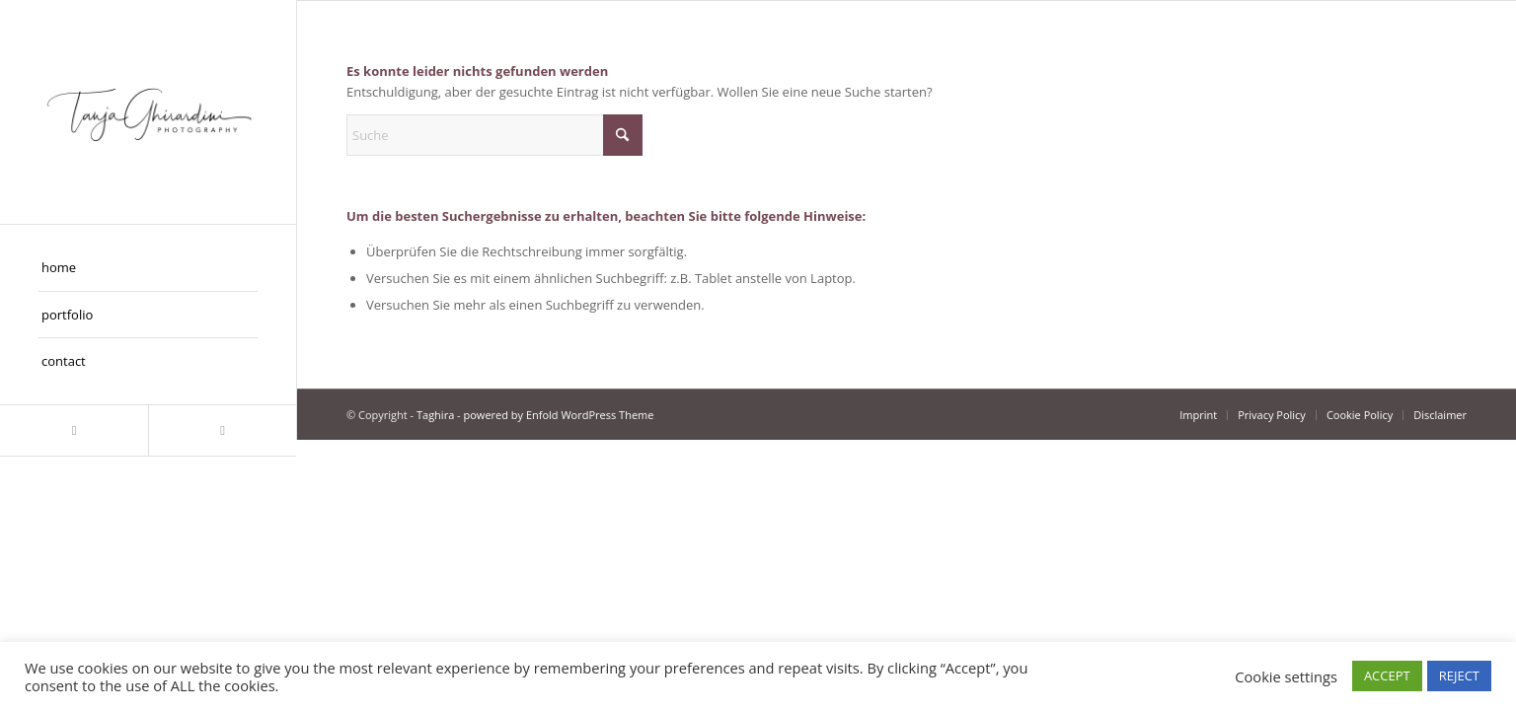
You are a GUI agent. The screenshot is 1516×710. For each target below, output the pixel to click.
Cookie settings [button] (1286, 676)
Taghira (435, 414)
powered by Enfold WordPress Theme (559, 414)
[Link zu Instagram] (74, 430)
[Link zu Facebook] (222, 430)
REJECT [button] (1459, 675)
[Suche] (494, 135)
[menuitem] (148, 268)
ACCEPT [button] (1387, 675)
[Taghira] (148, 111)
